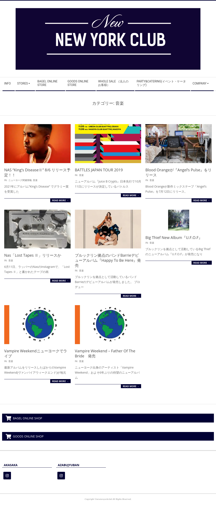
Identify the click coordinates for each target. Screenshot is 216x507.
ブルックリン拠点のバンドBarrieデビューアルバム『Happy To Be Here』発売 (108, 260)
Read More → (60, 200)
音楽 (35, 180)
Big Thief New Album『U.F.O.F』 (173, 237)
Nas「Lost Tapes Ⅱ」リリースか (32, 255)
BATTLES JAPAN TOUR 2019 (99, 169)
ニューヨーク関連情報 (20, 180)
